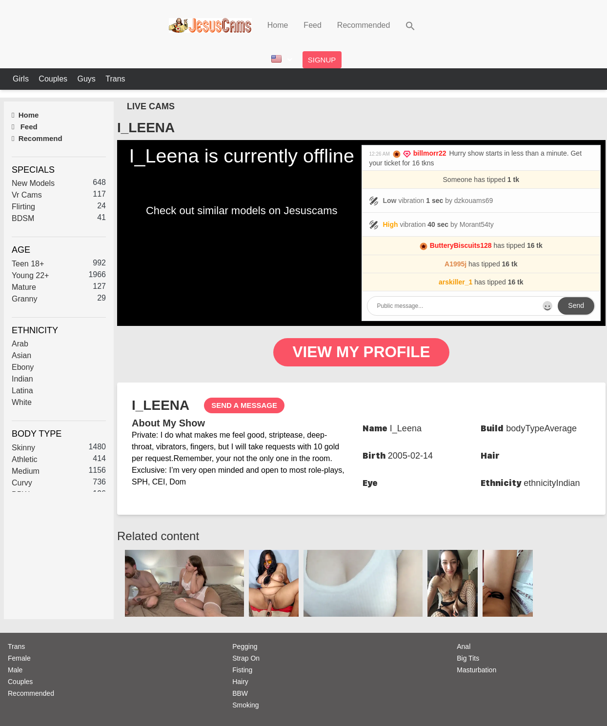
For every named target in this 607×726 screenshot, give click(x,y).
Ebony (23, 367)
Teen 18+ (28, 264)
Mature (24, 287)
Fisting (242, 670)
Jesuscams (310, 210)
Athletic (24, 459)
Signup (322, 60)
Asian (21, 355)
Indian (22, 379)
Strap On (246, 658)
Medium (26, 471)
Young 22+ (30, 275)
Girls (22, 79)
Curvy (22, 483)
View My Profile (361, 352)
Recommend (37, 138)
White (22, 402)
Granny (24, 299)
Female (19, 658)
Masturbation (476, 670)
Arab (20, 344)
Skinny (23, 448)
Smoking (245, 705)
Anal (463, 646)
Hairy (240, 682)
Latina (22, 390)
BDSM (23, 218)
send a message (244, 405)
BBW (240, 693)
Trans (115, 79)
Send (576, 305)
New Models (33, 183)
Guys (87, 79)
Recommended (363, 25)
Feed (312, 25)
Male (15, 670)
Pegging (244, 646)
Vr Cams (27, 195)
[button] (410, 25)
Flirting (23, 206)
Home (277, 25)
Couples (54, 79)
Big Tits (468, 658)
